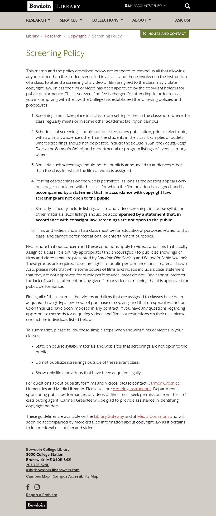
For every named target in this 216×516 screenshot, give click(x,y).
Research (36, 20)
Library (32, 36)
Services (69, 20)
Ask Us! (182, 20)
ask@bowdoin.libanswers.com (53, 470)
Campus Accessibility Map (75, 476)
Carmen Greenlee (164, 383)
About (139, 20)
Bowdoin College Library (47, 449)
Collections (105, 20)
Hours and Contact (164, 34)
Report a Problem (41, 495)
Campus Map (38, 476)
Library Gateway (109, 416)
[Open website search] (187, 5)
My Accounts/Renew (144, 6)
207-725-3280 (37, 465)
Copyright (77, 36)
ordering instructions (132, 388)
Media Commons (153, 416)
